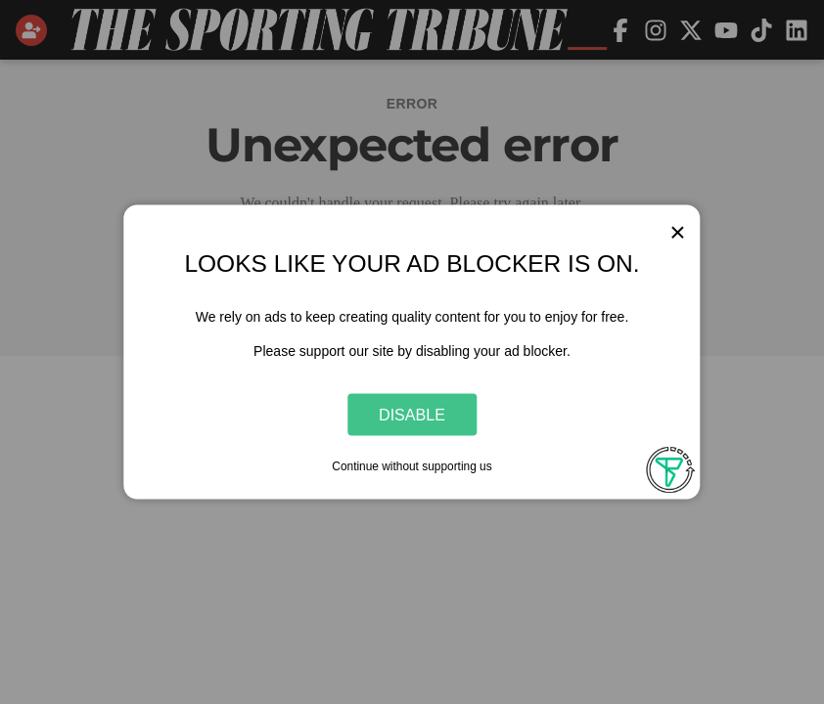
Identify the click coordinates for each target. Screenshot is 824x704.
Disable (412, 413)
